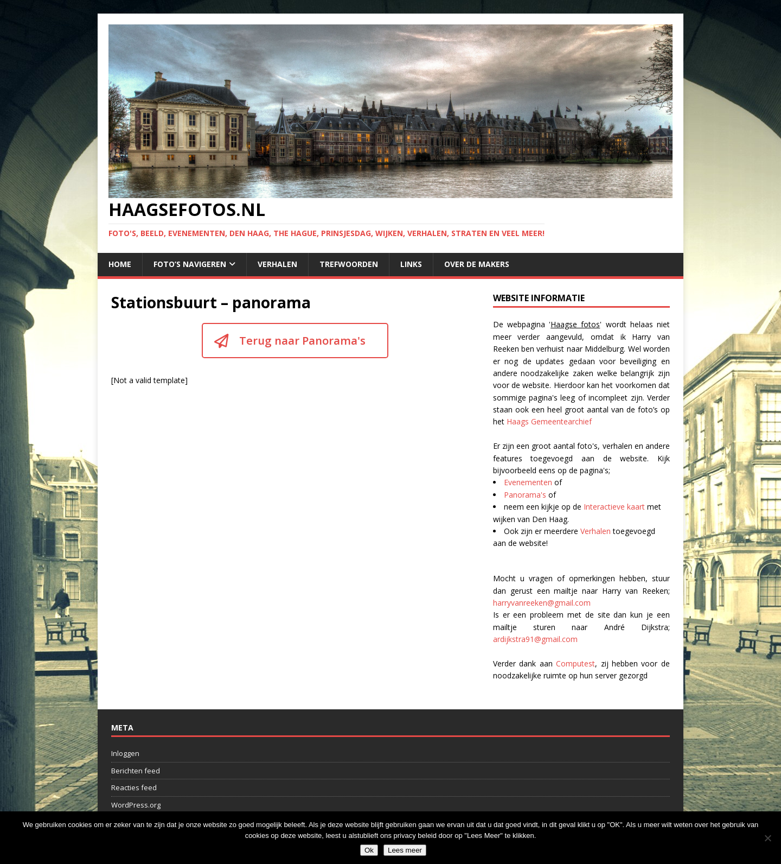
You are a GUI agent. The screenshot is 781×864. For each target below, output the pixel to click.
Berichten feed (135, 771)
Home (119, 264)
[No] (767, 838)
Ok (369, 850)
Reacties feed (134, 787)
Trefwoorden (348, 264)
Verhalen (277, 264)
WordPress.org (136, 805)
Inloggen (125, 753)
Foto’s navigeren (189, 264)
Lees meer (405, 850)
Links (411, 264)
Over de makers (476, 264)
